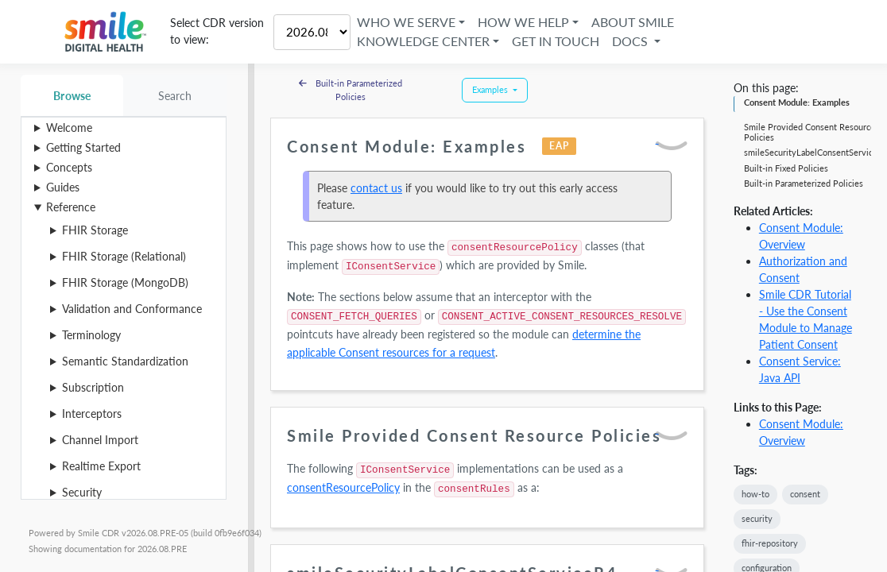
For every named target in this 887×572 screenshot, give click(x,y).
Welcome (69, 127)
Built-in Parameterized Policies (351, 90)
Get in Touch (556, 40)
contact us (376, 188)
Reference (70, 207)
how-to (755, 494)
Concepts (69, 167)
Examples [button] (491, 89)
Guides (62, 187)
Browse (72, 95)
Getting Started (83, 147)
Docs (632, 40)
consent (805, 494)
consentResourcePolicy (343, 487)
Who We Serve (406, 21)
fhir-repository (770, 543)
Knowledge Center (423, 40)
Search (175, 95)
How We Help (524, 21)
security (757, 518)
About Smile (633, 21)
